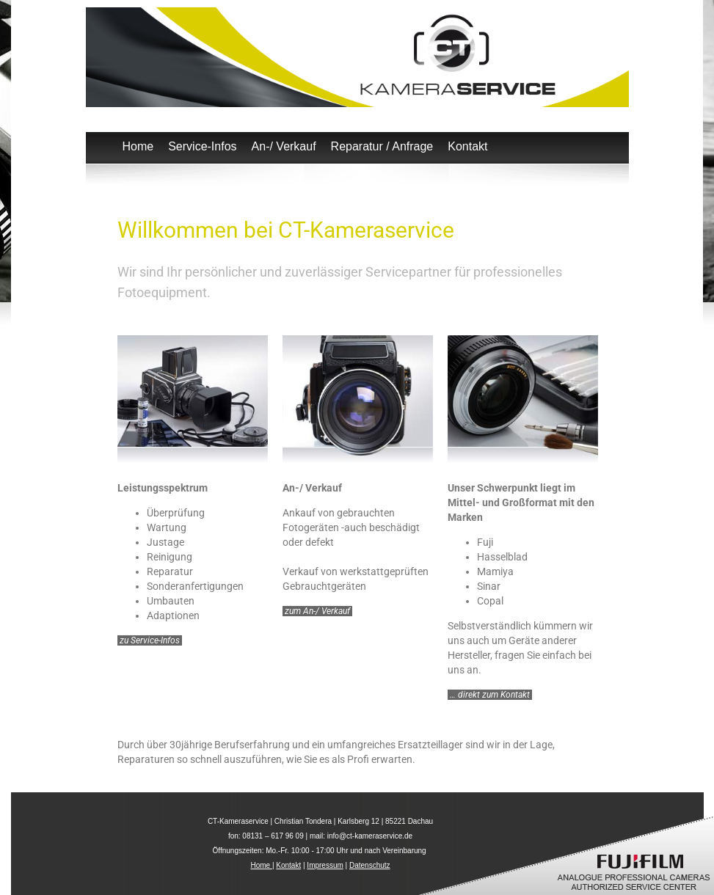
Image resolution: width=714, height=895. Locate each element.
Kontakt (467, 146)
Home (138, 146)
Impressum (325, 865)
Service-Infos (202, 146)
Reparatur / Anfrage (382, 146)
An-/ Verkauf (284, 146)
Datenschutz (369, 865)
